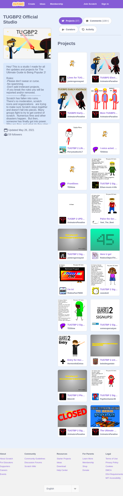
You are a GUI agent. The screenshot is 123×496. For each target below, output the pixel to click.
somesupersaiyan (108, 328)
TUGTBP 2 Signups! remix (76, 254)
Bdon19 (70, 399)
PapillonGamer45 (108, 399)
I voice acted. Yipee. (109, 148)
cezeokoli (104, 293)
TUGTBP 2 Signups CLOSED (76, 430)
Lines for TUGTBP (76, 77)
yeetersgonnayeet (75, 81)
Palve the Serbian (109, 219)
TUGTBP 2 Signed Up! (76, 324)
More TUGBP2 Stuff (109, 113)
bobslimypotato (107, 364)
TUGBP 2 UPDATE (76, 219)
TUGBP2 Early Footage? (76, 113)
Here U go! (105, 254)
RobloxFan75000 (75, 293)
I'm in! (70, 289)
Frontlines (72, 183)
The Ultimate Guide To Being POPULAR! (109, 430)
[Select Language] (61, 488)
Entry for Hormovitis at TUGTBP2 (76, 360)
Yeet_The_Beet (107, 222)
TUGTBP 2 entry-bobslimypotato (109, 360)
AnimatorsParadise (109, 81)
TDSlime (104, 152)
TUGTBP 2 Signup (109, 324)
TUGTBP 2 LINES (76, 148)
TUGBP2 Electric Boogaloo (109, 77)
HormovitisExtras (75, 364)
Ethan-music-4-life (108, 187)
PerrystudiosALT (75, 152)
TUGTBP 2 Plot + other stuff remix (76, 395)
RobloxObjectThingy (109, 258)
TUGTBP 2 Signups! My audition (109, 183)
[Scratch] (18, 4)
